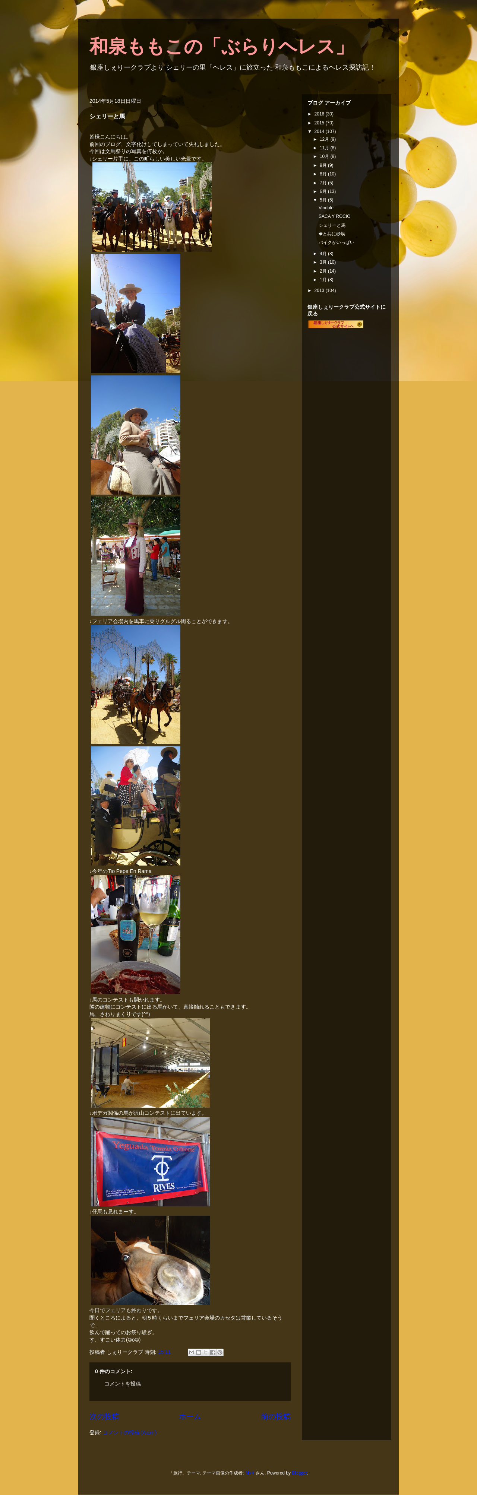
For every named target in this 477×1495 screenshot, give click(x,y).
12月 (325, 139)
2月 (324, 271)
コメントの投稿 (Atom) (130, 1432)
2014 (320, 131)
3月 (324, 262)
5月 (324, 200)
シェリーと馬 (332, 225)
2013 (320, 290)
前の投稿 (276, 1416)
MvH (250, 1473)
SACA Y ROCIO (335, 216)
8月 (324, 174)
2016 (320, 114)
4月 (324, 253)
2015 (320, 123)
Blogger (299, 1473)
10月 (325, 156)
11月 (325, 147)
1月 (324, 279)
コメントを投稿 (122, 1384)
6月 (324, 191)
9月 (324, 165)
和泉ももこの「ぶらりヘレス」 (221, 46)
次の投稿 (104, 1416)
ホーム (190, 1416)
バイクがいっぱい (336, 242)
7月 (324, 182)
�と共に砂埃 (332, 234)
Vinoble (326, 207)
